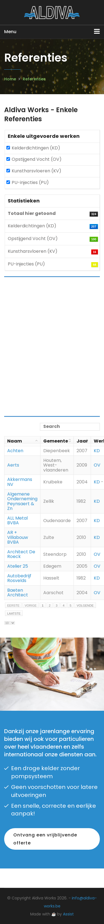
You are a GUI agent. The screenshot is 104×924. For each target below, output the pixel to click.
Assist (68, 914)
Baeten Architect (17, 592)
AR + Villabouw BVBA (17, 537)
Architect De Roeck (21, 554)
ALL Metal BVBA (17, 520)
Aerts (13, 465)
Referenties (34, 79)
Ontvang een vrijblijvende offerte (45, 839)
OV (97, 465)
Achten (15, 450)
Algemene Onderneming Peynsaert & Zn (22, 501)
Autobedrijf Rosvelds (19, 578)
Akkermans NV (19, 482)
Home (10, 79)
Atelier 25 (17, 566)
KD (97, 450)
